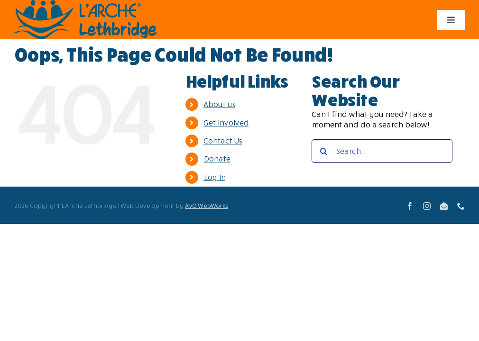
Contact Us (222, 140)
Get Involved (226, 122)
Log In (214, 177)
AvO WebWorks (206, 205)
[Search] (323, 151)
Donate (216, 158)
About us (219, 104)
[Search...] (382, 151)
